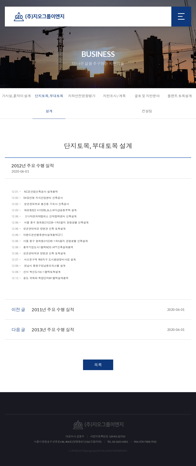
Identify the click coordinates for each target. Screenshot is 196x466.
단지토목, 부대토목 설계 (49, 103)
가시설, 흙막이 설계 (16, 96)
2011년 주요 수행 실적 (108, 309)
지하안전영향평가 (81, 96)
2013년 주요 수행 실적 (108, 329)
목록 (98, 364)
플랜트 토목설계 (179, 96)
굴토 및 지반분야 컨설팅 (147, 103)
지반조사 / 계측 (114, 96)
